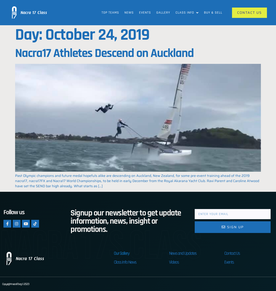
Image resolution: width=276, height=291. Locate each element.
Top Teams (110, 12)
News (129, 12)
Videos (174, 262)
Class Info (187, 13)
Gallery (163, 12)
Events (145, 12)
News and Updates (182, 253)
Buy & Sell (213, 12)
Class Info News (125, 262)
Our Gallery (121, 253)
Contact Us (232, 253)
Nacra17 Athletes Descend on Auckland (104, 53)
